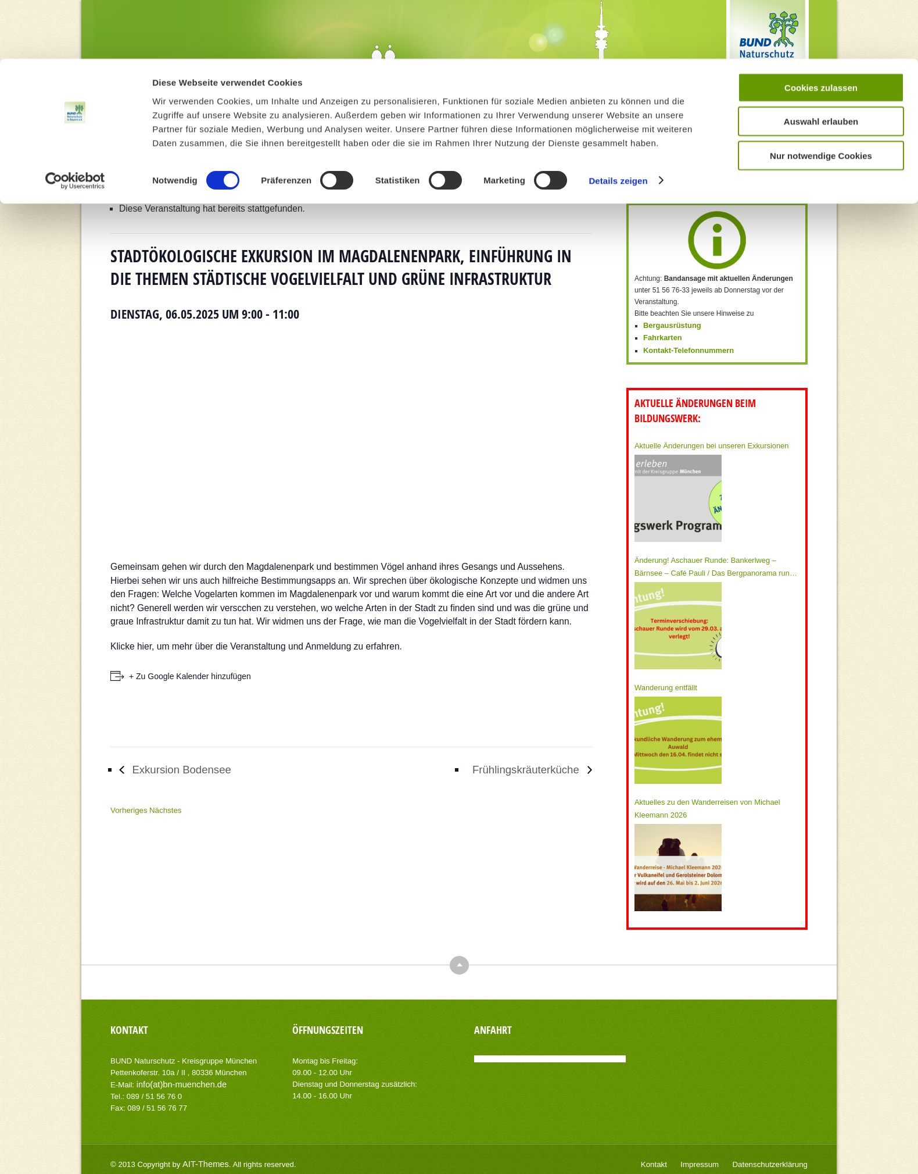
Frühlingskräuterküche (520, 769)
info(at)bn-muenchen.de (177, 1077)
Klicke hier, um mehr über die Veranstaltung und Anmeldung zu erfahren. (256, 646)
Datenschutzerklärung (774, 1156)
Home (275, 160)
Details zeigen (618, 122)
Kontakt (667, 1156)
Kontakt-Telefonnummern (685, 348)
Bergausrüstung (670, 325)
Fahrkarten (661, 337)
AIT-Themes (203, 1156)
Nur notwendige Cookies (821, 97)
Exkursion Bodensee (187, 769)
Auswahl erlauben (821, 63)
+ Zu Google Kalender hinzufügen (190, 676)
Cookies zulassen (821, 29)
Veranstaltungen (315, 160)
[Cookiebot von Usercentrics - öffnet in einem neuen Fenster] (75, 122)
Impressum (709, 1156)
